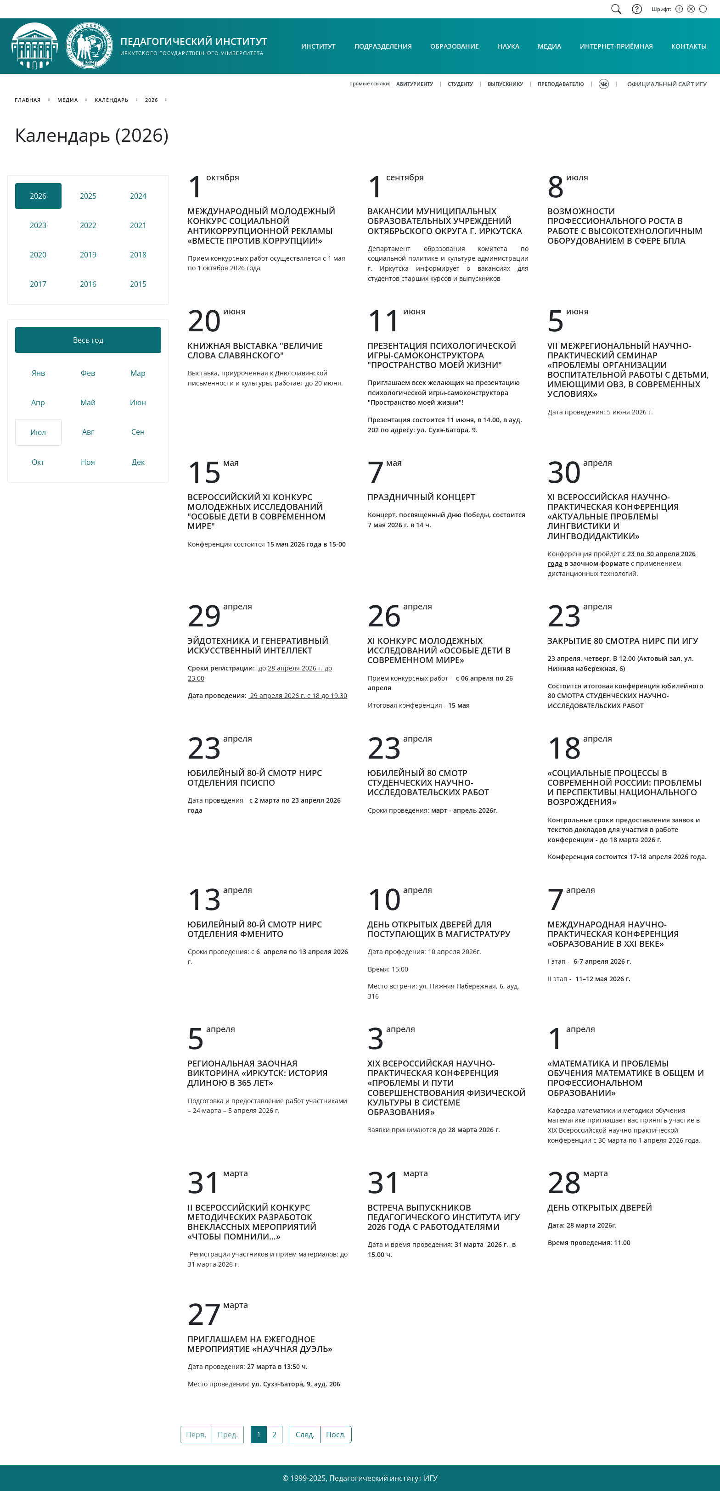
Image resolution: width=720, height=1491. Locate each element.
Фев (88, 373)
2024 (138, 196)
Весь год (88, 340)
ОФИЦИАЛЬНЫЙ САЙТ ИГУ (667, 84)
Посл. (336, 1435)
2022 (88, 225)
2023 (38, 225)
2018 (138, 255)
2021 (138, 225)
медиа (67, 99)
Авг (88, 432)
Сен (138, 432)
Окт (38, 462)
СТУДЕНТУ (460, 83)
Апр (38, 402)
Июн (138, 402)
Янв (38, 373)
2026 (151, 99)
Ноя (88, 462)
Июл (38, 432)
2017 (38, 284)
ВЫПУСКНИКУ (505, 83)
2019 (88, 255)
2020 (38, 255)
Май (88, 402)
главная (28, 99)
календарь (112, 99)
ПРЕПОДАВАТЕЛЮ (561, 83)
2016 (88, 284)
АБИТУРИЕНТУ (414, 83)
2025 (88, 196)
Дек (138, 462)
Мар (138, 373)
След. (305, 1435)
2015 (138, 284)
